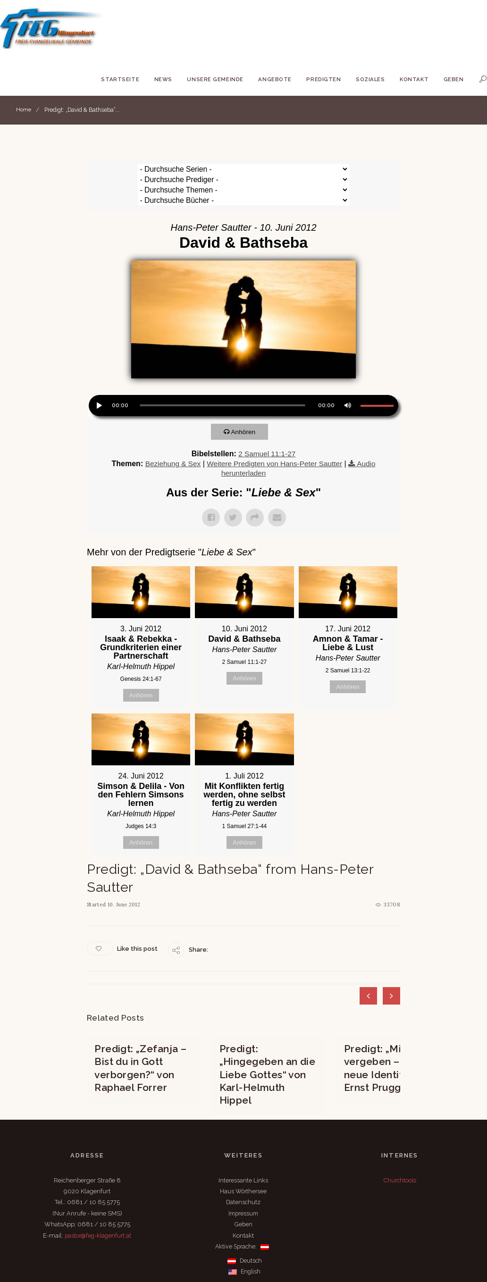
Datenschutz (243, 1148)
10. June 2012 (125, 873)
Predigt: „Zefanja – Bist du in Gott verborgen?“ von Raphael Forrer (141, 1026)
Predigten (323, 79)
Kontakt (414, 79)
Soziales (370, 79)
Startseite (120, 79)
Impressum (243, 1160)
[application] (243, 375)
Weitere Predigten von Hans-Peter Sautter (274, 432)
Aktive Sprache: (242, 1193)
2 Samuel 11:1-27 (267, 423)
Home (24, 110)
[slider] (222, 374)
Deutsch (244, 1207)
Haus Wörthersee (243, 1137)
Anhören (247, 400)
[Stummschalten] (347, 373)
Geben (454, 79)
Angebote (275, 79)
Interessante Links (243, 1127)
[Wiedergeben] (98, 373)
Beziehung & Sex (169, 432)
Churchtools (400, 1127)
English (244, 1218)
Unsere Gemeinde (215, 79)
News (163, 79)
